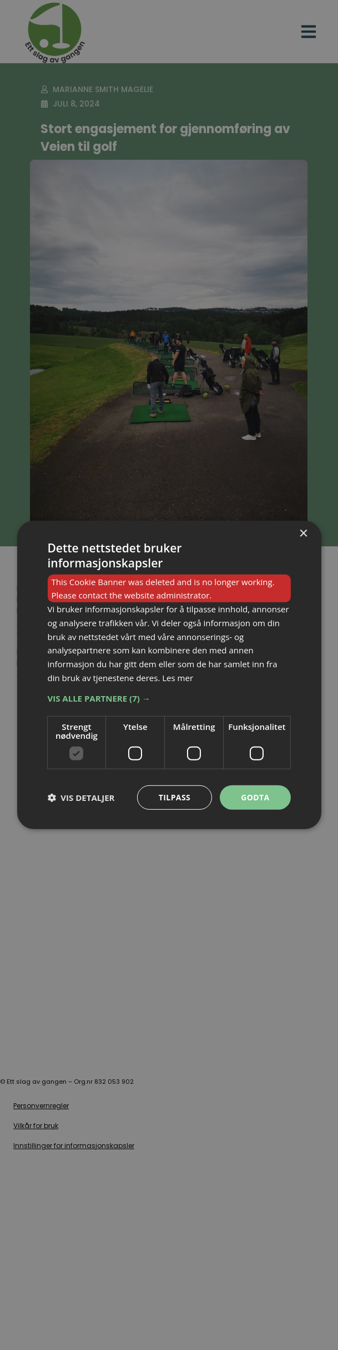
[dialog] (169, 675)
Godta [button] (255, 796)
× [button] (303, 534)
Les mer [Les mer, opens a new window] (177, 677)
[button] (168, 698)
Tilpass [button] (174, 796)
